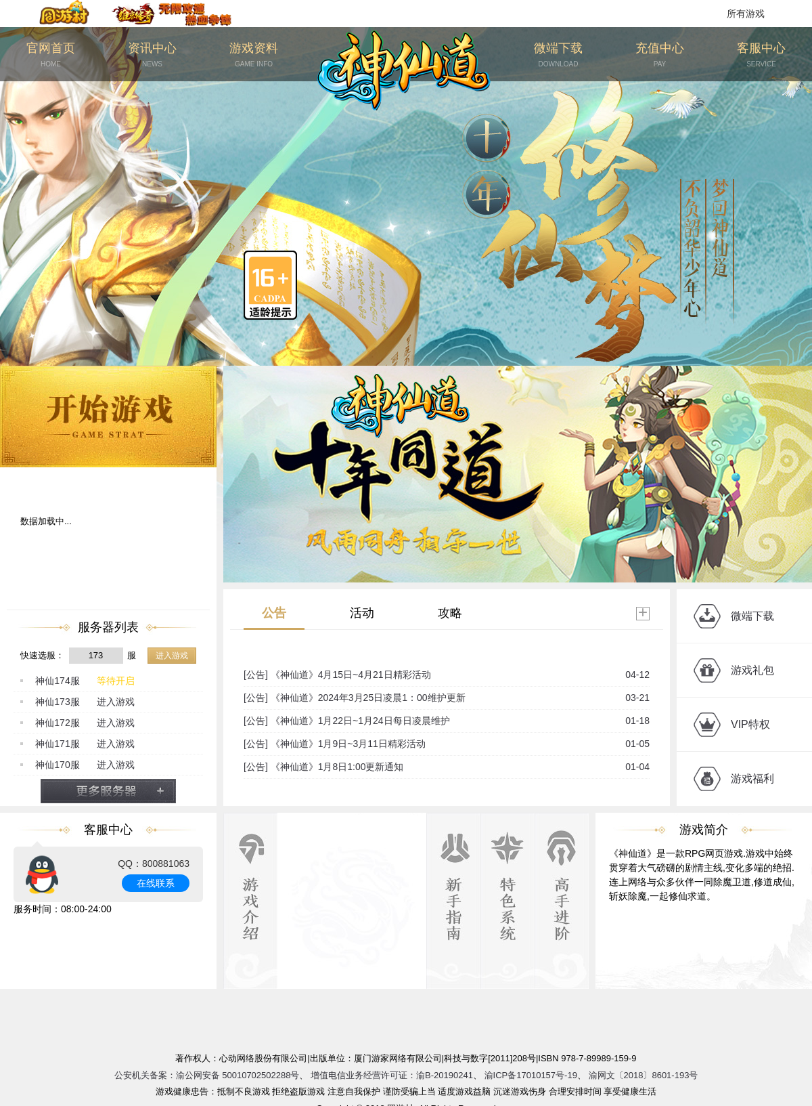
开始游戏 (108, 416)
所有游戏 (746, 13)
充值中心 (659, 55)
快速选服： (42, 655)
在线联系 (156, 883)
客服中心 (761, 55)
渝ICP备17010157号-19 (530, 1075)
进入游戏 (172, 655)
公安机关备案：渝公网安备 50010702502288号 (207, 1075)
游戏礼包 (752, 670)
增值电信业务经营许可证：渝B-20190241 (392, 1075)
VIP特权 (750, 724)
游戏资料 (253, 55)
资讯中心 (152, 55)
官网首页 (51, 55)
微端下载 (558, 55)
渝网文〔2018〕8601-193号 (643, 1075)
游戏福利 (752, 778)
